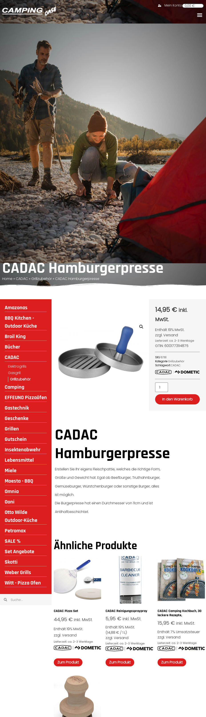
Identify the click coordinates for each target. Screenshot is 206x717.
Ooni (9, 502)
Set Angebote (19, 551)
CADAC (22, 278)
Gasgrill (14, 372)
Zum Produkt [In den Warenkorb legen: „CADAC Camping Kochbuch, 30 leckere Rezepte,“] (172, 662)
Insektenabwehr (22, 449)
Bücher (12, 347)
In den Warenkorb (177, 399)
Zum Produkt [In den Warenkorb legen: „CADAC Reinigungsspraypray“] (120, 662)
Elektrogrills (17, 366)
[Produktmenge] (161, 387)
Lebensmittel (19, 460)
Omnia (12, 491)
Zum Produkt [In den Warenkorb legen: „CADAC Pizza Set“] (68, 662)
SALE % (13, 541)
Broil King (15, 336)
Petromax (15, 530)
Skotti (11, 562)
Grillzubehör (41, 278)
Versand (170, 335)
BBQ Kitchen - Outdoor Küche (21, 322)
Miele (10, 470)
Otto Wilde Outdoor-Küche (21, 516)
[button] (199, 15)
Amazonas (16, 307)
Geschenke (16, 418)
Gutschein (16, 439)
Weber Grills (18, 572)
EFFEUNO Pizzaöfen (26, 397)
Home (7, 278)
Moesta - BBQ (19, 481)
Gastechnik (17, 408)
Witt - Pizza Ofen (23, 583)
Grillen (12, 429)
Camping (14, 387)
